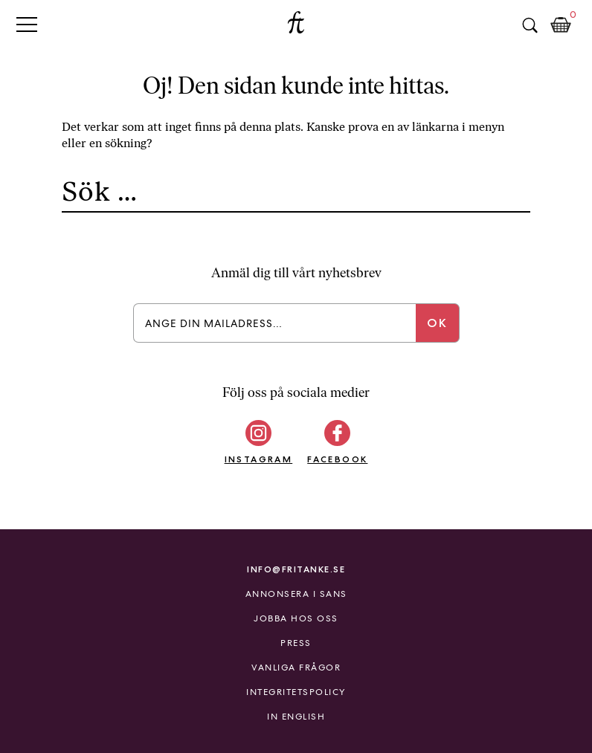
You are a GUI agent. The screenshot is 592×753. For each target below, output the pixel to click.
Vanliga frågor (296, 667)
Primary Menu (26, 24)
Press (296, 643)
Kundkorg (560, 25)
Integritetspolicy (296, 692)
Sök (529, 25)
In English (296, 717)
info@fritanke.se (296, 569)
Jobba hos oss (296, 618)
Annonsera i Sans (296, 594)
